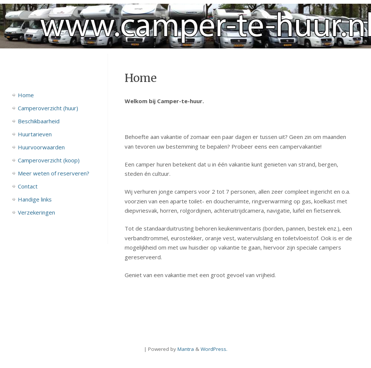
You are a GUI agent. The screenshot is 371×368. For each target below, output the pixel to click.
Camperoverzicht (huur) (48, 108)
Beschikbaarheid (39, 121)
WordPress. (214, 349)
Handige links (35, 199)
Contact (28, 186)
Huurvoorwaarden (41, 147)
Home (26, 95)
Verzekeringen (36, 212)
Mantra (185, 349)
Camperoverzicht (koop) (49, 160)
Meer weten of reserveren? (53, 173)
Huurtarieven (35, 134)
